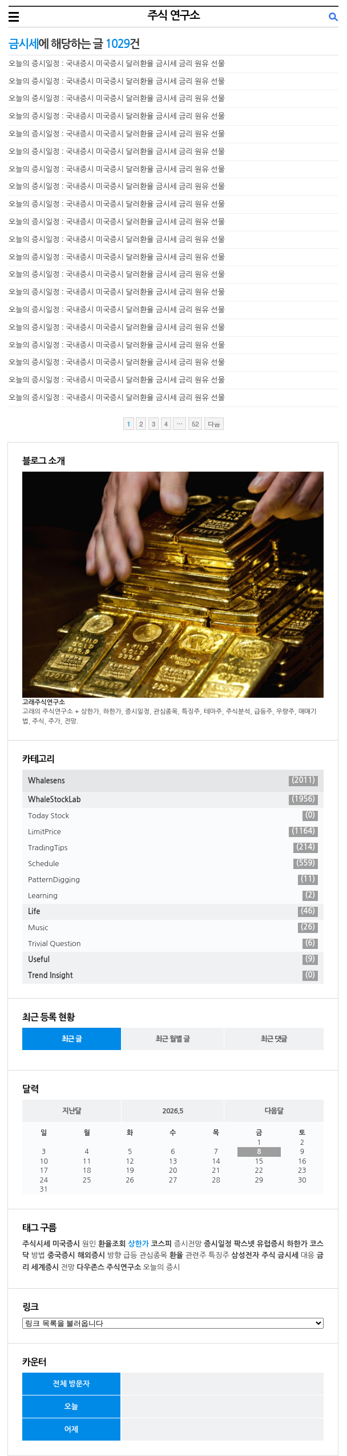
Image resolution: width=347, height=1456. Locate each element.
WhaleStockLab (173, 800)
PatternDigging (173, 880)
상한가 (138, 1244)
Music (173, 928)
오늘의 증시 (161, 1267)
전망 (68, 1267)
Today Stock (173, 816)
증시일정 (218, 1244)
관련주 (196, 1255)
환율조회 (112, 1244)
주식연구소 (123, 1267)
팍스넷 (244, 1244)
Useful (173, 960)
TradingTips (173, 848)
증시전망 (188, 1244)
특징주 (218, 1255)
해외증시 (91, 1255)
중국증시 (61, 1255)
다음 (214, 424)
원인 (89, 1244)
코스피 (161, 1244)
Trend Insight (173, 976)
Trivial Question (173, 944)
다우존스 (90, 1267)
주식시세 (36, 1244)
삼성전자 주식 (253, 1255)
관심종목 (153, 1255)
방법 (38, 1255)
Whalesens (173, 781)
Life (173, 912)
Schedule (173, 864)
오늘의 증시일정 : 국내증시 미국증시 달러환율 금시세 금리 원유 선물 (117, 63)
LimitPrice (173, 832)
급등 (130, 1255)
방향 (114, 1255)
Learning (173, 896)
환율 (176, 1255)
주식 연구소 (173, 15)
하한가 (297, 1244)
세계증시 (45, 1267)
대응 (307, 1255)
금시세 (287, 1255)
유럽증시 (271, 1244)
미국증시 (66, 1244)
